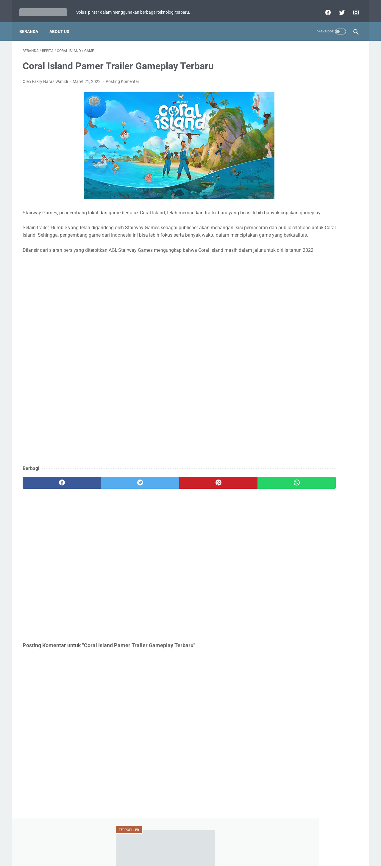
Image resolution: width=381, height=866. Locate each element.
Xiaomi (314, 270)
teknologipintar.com (198, 856)
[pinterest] (163, 507)
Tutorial (284, 270)
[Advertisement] (135, 440)
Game (313, 247)
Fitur (281, 259)
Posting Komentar (122, 83)
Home (162, 844)
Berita (283, 247)
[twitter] (338, 10)
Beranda (32, 29)
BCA (279, 281)
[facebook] (324, 10)
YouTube (339, 281)
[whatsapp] (219, 507)
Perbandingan (288, 292)
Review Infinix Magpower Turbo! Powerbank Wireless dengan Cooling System (313, 182)
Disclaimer (214, 844)
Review (343, 270)
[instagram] (352, 10)
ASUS (343, 247)
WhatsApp (307, 281)
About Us (63, 29)
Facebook (325, 292)
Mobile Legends (316, 259)
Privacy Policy (186, 844)
